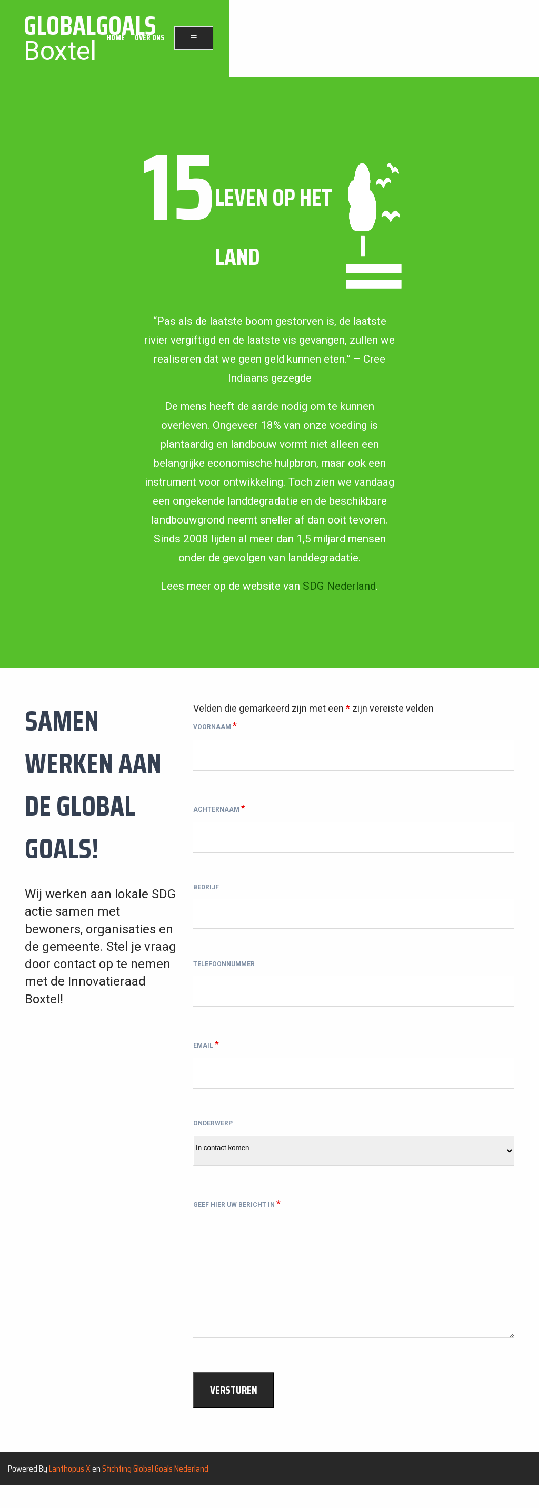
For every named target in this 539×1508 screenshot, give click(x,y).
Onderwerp (213, 1138)
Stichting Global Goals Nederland (155, 1490)
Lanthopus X (70, 1490)
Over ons (459, 39)
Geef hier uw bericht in (237, 1220)
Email (206, 1055)
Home (425, 39)
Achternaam (219, 809)
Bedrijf (206, 892)
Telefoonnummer (224, 974)
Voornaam (215, 725)
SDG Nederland (339, 586)
